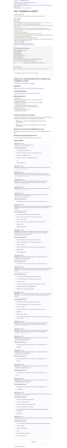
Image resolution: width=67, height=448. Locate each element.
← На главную (33, 441)
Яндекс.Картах (26, 83)
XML (25, 3)
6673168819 (20, 124)
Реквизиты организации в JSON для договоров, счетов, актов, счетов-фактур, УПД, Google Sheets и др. (33, 5)
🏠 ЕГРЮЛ (16, 0)
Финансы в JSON (17, 6)
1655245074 (20, 121)
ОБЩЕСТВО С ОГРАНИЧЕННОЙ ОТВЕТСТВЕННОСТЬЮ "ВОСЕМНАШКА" (29, 88)
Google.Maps (32, 83)
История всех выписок (32, 2)
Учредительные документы (19, 14)
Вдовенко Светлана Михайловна (28, 44)
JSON (27, 3)
